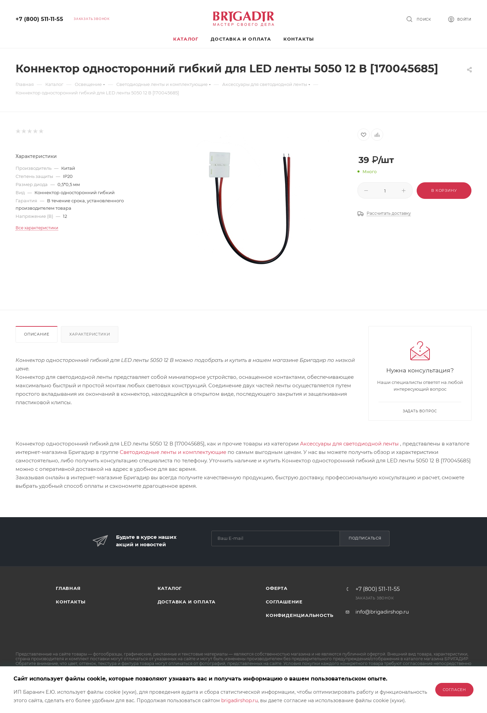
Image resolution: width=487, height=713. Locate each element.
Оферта (276, 588)
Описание (36, 334)
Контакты (70, 601)
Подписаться (365, 538)
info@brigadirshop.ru (382, 611)
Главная (68, 588)
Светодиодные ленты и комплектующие (173, 452)
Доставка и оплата (187, 601)
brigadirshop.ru (239, 700)
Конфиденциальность (299, 615)
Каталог (170, 588)
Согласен (454, 689)
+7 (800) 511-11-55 (39, 19)
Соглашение (284, 601)
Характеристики (89, 334)
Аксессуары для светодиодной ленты (349, 443)
